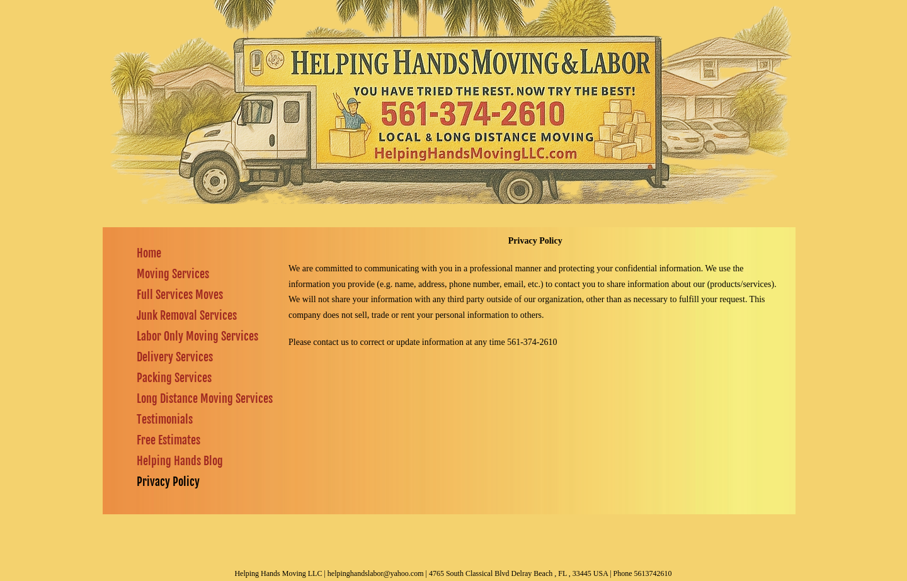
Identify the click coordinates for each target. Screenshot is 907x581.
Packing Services (174, 378)
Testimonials (165, 419)
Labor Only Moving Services (197, 336)
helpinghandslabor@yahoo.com (376, 573)
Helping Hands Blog (180, 461)
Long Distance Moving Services (205, 398)
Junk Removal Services (187, 315)
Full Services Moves (180, 295)
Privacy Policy (168, 481)
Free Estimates (168, 440)
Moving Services (173, 274)
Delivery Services (175, 357)
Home (149, 253)
